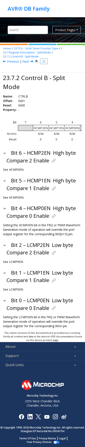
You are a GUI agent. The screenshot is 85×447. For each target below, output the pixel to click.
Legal (62, 438)
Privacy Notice (47, 438)
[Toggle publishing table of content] (44, 61)
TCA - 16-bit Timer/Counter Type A (37, 48)
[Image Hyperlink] (46, 416)
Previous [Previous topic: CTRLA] (13, 61)
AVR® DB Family (28, 8)
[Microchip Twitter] (38, 416)
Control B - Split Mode (21, 56)
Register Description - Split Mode (27, 52)
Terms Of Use (27, 438)
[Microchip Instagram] (55, 416)
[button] (5, 152)
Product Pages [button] (65, 30)
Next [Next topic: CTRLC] (25, 61)
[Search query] (28, 30)
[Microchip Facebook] (21, 416)
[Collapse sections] (36, 61)
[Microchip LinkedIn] (30, 416)
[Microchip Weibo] (63, 416)
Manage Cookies (39, 442)
